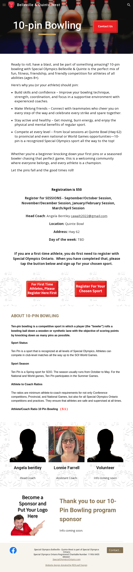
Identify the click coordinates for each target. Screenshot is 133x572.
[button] (4, 5)
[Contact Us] (115, 550)
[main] (47, 26)
